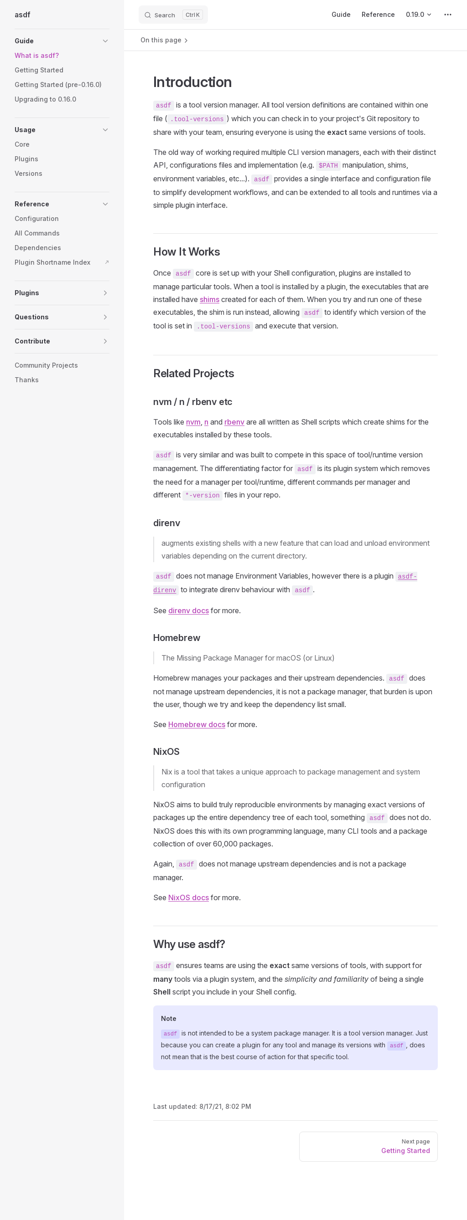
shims (209, 299)
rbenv (234, 421)
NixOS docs (188, 897)
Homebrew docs (196, 724)
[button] (62, 41)
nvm (193, 421)
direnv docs (188, 610)
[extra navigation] (448, 14)
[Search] (173, 14)
